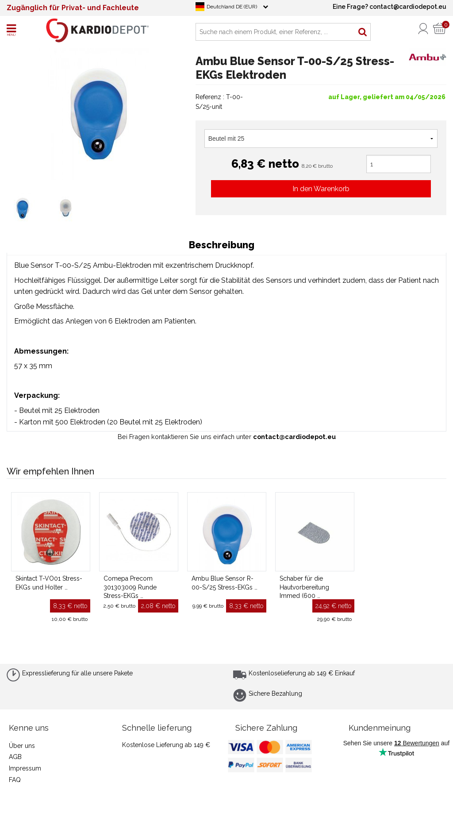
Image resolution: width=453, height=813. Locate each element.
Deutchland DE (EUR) (232, 6)
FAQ (15, 779)
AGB (15, 756)
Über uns (22, 745)
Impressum (25, 768)
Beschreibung (221, 244)
